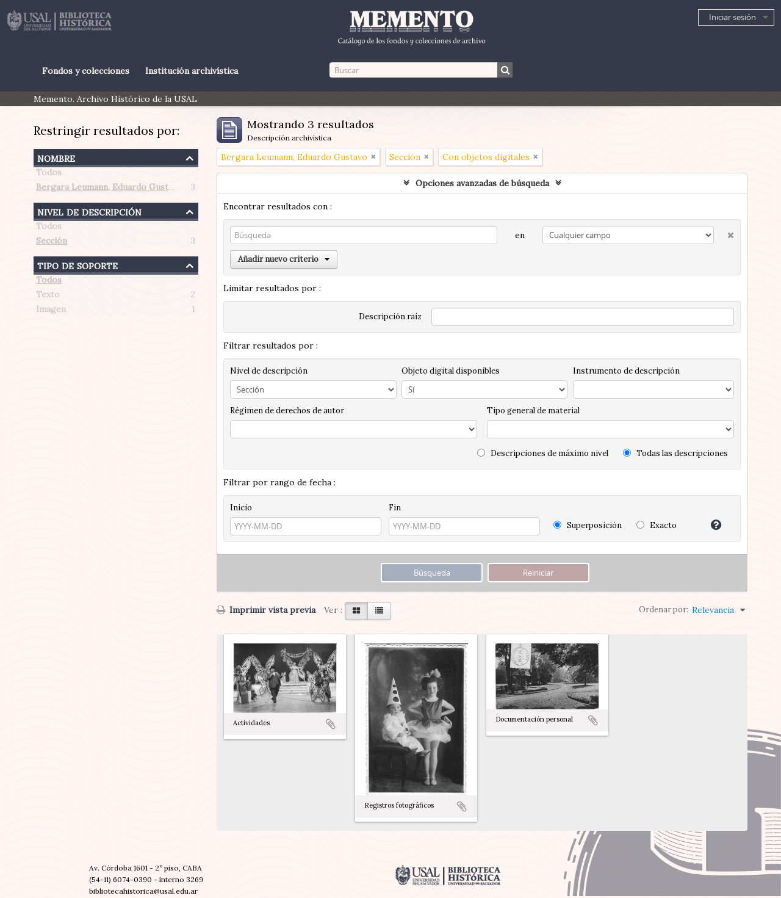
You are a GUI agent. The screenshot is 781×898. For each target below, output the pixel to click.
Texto (48, 296)
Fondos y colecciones (85, 70)
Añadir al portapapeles (331, 724)
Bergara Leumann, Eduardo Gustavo (109, 189)
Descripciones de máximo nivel (542, 453)
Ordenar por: (663, 609)
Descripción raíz (390, 316)
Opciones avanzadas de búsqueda (482, 183)
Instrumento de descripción (626, 371)
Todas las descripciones (675, 453)
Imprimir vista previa (266, 609)
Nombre (56, 157)
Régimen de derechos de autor (287, 410)
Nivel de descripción (89, 211)
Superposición (587, 525)
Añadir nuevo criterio (283, 259)
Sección (51, 242)
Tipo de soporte (77, 264)
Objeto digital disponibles (450, 371)
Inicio (241, 507)
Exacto (656, 525)
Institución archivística (191, 70)
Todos (49, 174)
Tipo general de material (533, 410)
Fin (395, 507)
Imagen (51, 311)
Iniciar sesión (732, 17)
